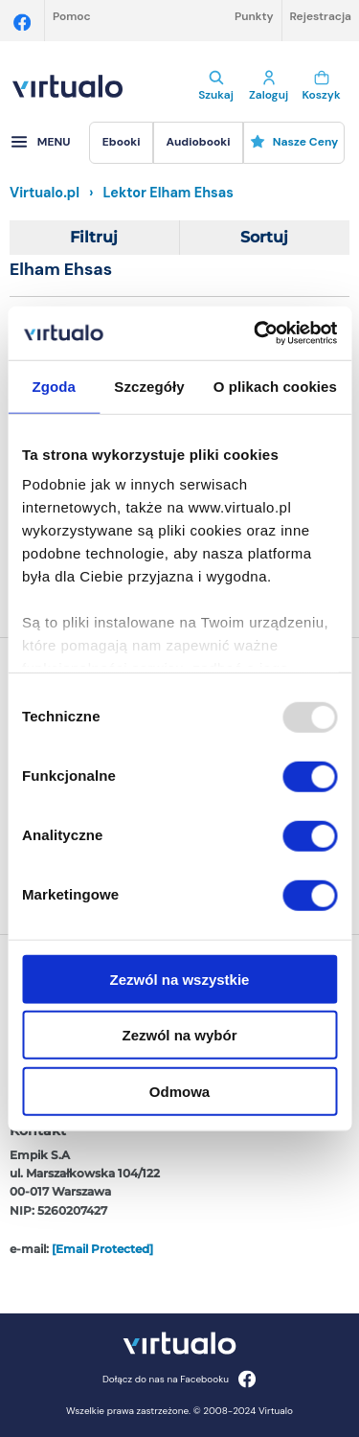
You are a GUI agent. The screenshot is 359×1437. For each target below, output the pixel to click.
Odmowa (179, 1091)
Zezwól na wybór (179, 1035)
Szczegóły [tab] (149, 385)
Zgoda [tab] (54, 385)
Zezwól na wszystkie (180, 978)
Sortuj (264, 237)
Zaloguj (268, 86)
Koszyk (321, 86)
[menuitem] (121, 143)
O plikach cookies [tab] (275, 385)
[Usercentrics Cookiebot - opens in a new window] (255, 333)
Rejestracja (320, 16)
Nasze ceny (294, 141)
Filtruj (94, 237)
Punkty (254, 16)
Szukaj (216, 86)
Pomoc (72, 16)
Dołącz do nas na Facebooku (179, 1379)
